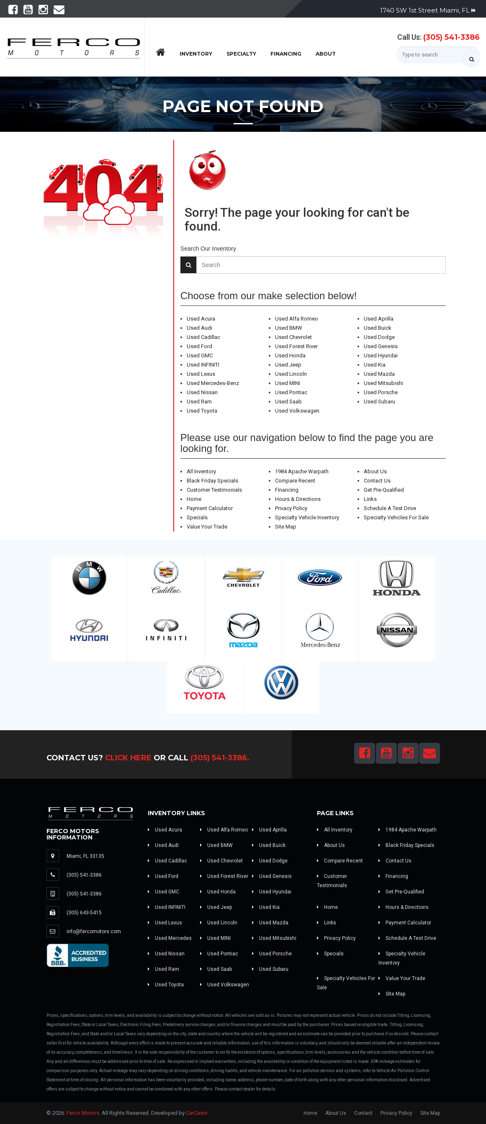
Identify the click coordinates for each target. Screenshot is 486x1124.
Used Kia (375, 365)
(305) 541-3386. (219, 757)
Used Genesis (381, 346)
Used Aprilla (378, 319)
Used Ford (199, 346)
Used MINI (287, 383)
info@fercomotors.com (94, 931)
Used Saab (288, 401)
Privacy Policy (291, 508)
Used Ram (199, 401)
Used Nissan (202, 392)
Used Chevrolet (293, 337)
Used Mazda (379, 374)
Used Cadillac (203, 337)
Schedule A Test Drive (390, 508)
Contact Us (377, 480)
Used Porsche (381, 392)
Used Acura (201, 319)
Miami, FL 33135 (85, 856)
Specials (197, 517)
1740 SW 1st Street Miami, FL (428, 10)
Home (194, 499)
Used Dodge (379, 337)
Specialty (241, 54)
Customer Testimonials (214, 490)
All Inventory (201, 471)
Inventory (196, 54)
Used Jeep (288, 365)
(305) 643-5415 (84, 913)
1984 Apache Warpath (302, 471)
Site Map (285, 527)
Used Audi (199, 328)
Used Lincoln (291, 374)
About (326, 54)
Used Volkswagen (297, 411)
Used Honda (290, 355)
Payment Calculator (210, 508)
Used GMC (200, 355)
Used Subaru (379, 401)
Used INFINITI (203, 365)
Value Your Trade (207, 527)
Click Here (128, 757)
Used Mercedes (170, 938)
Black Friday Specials (212, 480)
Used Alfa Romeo (296, 319)
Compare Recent (295, 480)
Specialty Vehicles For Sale (396, 517)
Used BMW (288, 328)
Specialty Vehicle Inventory (307, 517)
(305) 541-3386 (451, 37)
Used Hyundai (381, 355)
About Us (375, 471)
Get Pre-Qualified (384, 490)
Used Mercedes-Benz (213, 383)
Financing (285, 54)
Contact (363, 1113)
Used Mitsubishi (383, 383)
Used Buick (377, 328)
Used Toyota (202, 411)
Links (370, 499)
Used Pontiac (291, 392)
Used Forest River (296, 346)
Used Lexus (201, 374)
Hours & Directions (298, 499)
